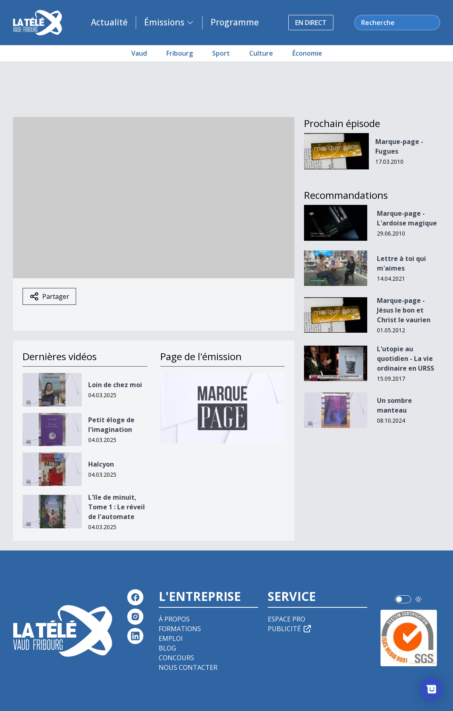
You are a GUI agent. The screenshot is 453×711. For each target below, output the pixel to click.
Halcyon (101, 464)
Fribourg (179, 53)
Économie (307, 53)
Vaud (139, 53)
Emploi (171, 638)
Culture (261, 53)
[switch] (403, 599)
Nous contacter (188, 667)
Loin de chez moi (115, 384)
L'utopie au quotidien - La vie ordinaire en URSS (405, 358)
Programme (235, 22)
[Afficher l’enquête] (431, 689)
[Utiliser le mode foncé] (418, 599)
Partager (49, 296)
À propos (174, 619)
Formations (180, 628)
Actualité (109, 22)
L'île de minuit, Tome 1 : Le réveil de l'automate (116, 507)
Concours (176, 657)
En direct (311, 22)
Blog (167, 648)
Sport (221, 53)
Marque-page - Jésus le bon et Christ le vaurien (403, 310)
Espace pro (286, 619)
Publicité (290, 629)
